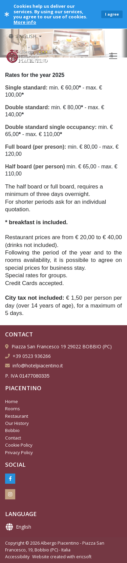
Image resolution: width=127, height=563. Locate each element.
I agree (112, 14)
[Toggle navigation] (113, 56)
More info (25, 22)
